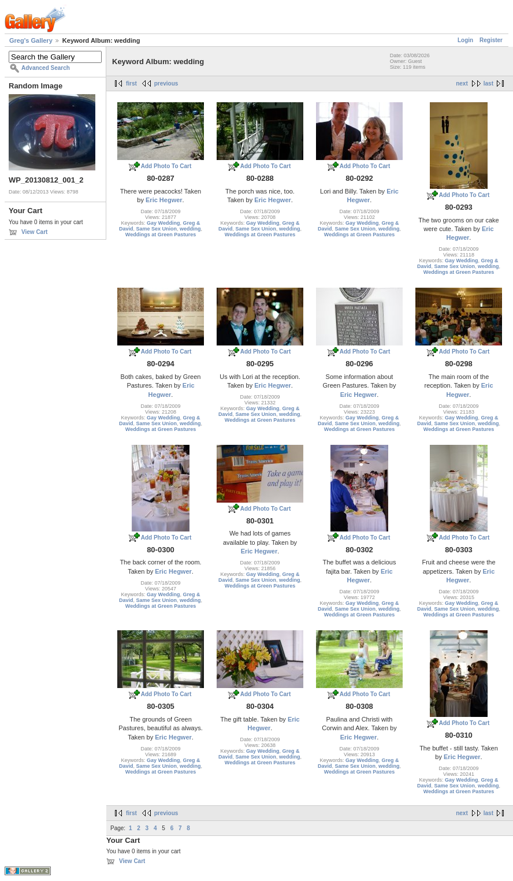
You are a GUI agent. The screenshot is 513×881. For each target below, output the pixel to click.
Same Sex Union (156, 229)
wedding (190, 229)
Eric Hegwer (164, 199)
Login (465, 40)
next (462, 83)
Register (491, 40)
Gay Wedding (163, 223)
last (488, 83)
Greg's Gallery (31, 40)
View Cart (34, 232)
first (131, 83)
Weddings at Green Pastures (160, 234)
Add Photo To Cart (166, 166)
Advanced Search (45, 68)
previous (166, 83)
